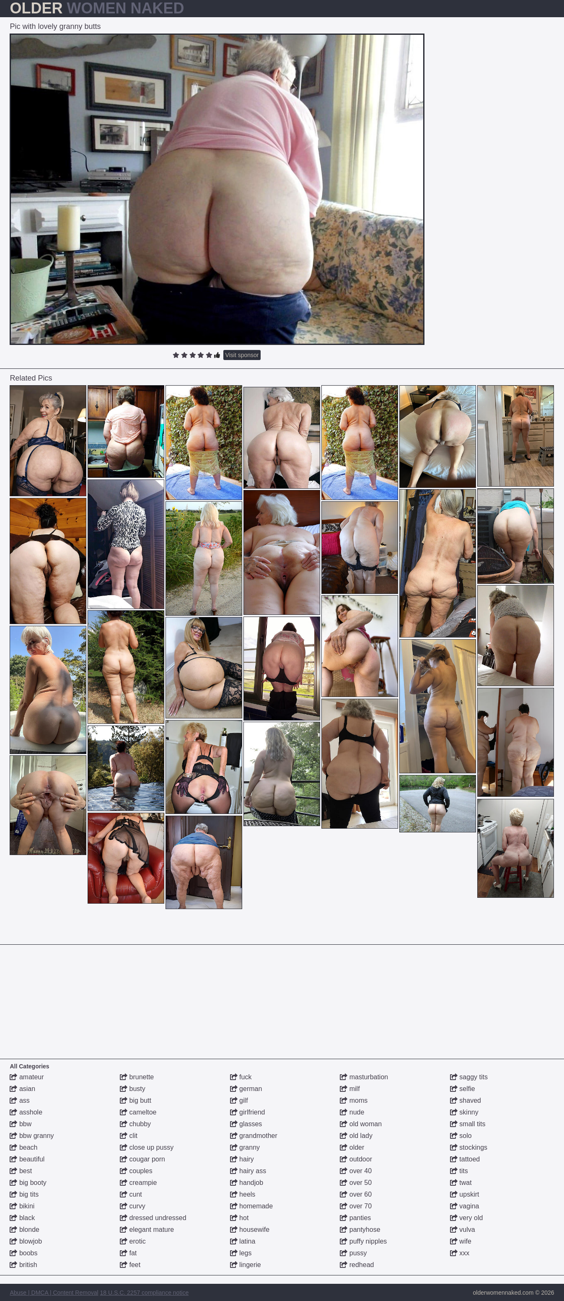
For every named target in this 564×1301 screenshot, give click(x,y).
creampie (138, 1182)
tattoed (465, 1159)
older (352, 1147)
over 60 (356, 1194)
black (22, 1217)
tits (459, 1170)
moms (353, 1100)
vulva (462, 1229)
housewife (250, 1229)
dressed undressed (153, 1217)
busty (132, 1088)
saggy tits (469, 1077)
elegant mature (147, 1229)
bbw (20, 1123)
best (21, 1170)
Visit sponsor (242, 355)
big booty (28, 1182)
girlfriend (247, 1112)
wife (460, 1241)
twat (461, 1182)
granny (245, 1147)
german (246, 1088)
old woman (361, 1123)
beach (23, 1147)
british (23, 1264)
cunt (131, 1194)
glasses (246, 1123)
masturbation (364, 1077)
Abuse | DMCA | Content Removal (54, 1292)
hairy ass (248, 1170)
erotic (133, 1241)
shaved (465, 1100)
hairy (242, 1159)
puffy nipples (363, 1241)
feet (130, 1264)
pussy (353, 1253)
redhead (357, 1264)
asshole (26, 1112)
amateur (27, 1077)
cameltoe (138, 1112)
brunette (137, 1077)
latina (243, 1241)
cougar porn (142, 1159)
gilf (239, 1100)
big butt (135, 1100)
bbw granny (32, 1135)
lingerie (245, 1264)
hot (239, 1217)
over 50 (356, 1182)
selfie (462, 1088)
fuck (241, 1077)
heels (243, 1194)
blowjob (26, 1241)
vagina (464, 1206)
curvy (132, 1206)
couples (136, 1170)
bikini (22, 1206)
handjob (246, 1182)
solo (461, 1135)
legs (241, 1253)
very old (466, 1217)
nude (352, 1112)
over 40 (356, 1170)
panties (355, 1217)
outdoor (356, 1159)
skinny (464, 1112)
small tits (468, 1123)
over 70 (356, 1206)
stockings (468, 1147)
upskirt (464, 1194)
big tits (24, 1194)
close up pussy (146, 1147)
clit (128, 1135)
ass (19, 1100)
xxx (459, 1253)
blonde (24, 1229)
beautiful (27, 1159)
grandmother (253, 1135)
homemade (251, 1206)
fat (128, 1253)
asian (22, 1088)
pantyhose (360, 1229)
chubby (135, 1123)
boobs (23, 1253)
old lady (356, 1135)
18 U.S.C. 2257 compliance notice (144, 1292)
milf (350, 1088)
